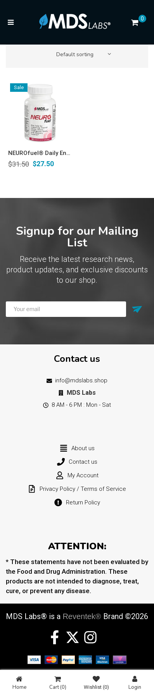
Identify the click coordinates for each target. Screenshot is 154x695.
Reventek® (81, 616)
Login (134, 683)
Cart (57, 683)
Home (19, 683)
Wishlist (96, 683)
